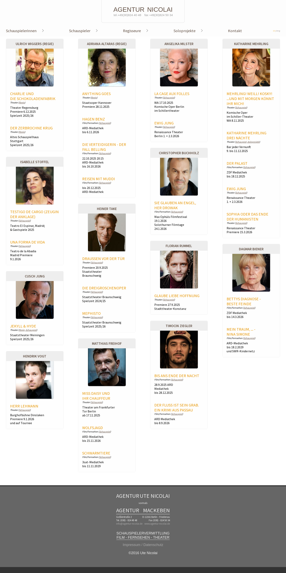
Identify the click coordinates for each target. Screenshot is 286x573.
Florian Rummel (179, 246)
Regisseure (132, 30)
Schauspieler (79, 30)
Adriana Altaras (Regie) (107, 43)
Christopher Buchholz (179, 153)
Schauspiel (104, 122)
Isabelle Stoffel (34, 162)
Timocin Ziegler (179, 326)
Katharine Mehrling (251, 43)
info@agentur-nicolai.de (129, 523)
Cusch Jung (35, 276)
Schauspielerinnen (21, 30)
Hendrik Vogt (34, 356)
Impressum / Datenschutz (143, 545)
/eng (276, 30)
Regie (22, 102)
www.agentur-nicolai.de (157, 523)
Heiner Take (107, 208)
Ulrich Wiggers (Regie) (35, 43)
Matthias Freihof (107, 343)
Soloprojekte (184, 30)
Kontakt (235, 30)
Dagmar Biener (251, 249)
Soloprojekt (253, 141)
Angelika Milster (178, 43)
